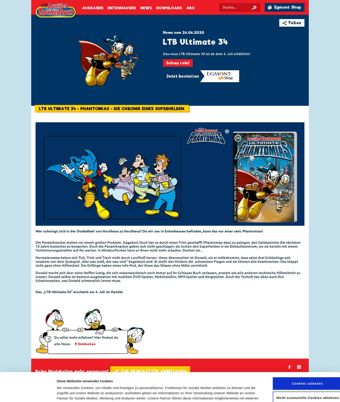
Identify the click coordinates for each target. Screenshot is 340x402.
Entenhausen (122, 8)
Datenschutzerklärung (177, 381)
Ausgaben (92, 8)
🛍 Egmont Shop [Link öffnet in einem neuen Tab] (284, 7)
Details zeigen (68, 393)
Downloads (169, 8)
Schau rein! (178, 63)
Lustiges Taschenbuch (56, 11)
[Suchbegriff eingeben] (239, 7)
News (146, 8)
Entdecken (87, 344)
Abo (190, 8)
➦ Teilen (292, 23)
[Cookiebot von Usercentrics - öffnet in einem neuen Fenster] (28, 393)
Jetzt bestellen (182, 76)
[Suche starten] (254, 7)
